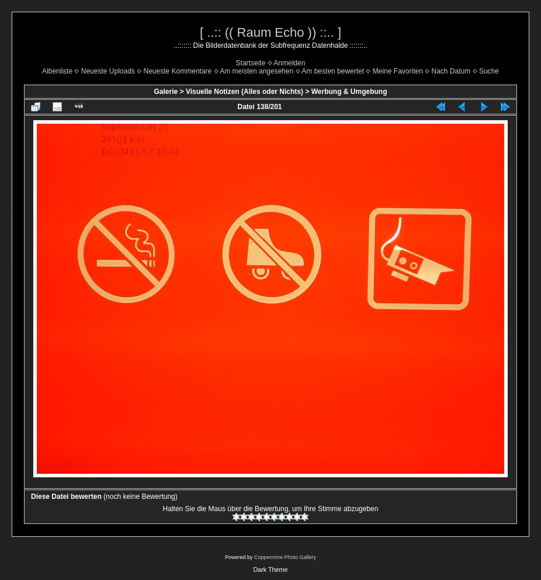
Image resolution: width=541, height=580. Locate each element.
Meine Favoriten (398, 71)
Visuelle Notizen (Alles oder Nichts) (244, 92)
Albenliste (57, 71)
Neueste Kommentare (178, 71)
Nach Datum (451, 71)
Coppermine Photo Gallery (285, 557)
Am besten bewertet (332, 71)
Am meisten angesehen (256, 71)
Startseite (251, 63)
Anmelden (289, 63)
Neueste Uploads (108, 71)
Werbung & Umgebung (349, 92)
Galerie (166, 92)
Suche (489, 71)
